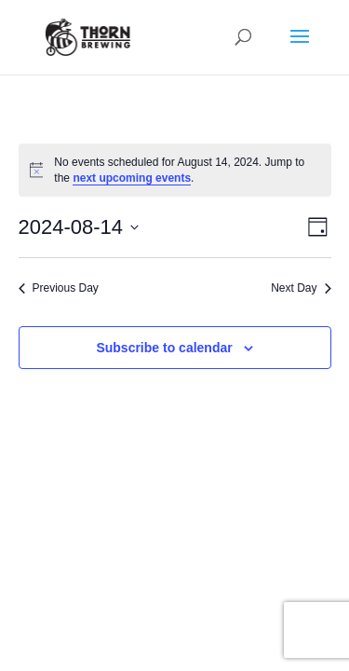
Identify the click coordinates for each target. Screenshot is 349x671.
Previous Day (59, 287)
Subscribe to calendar (164, 347)
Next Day (300, 287)
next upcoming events (132, 178)
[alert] (175, 170)
